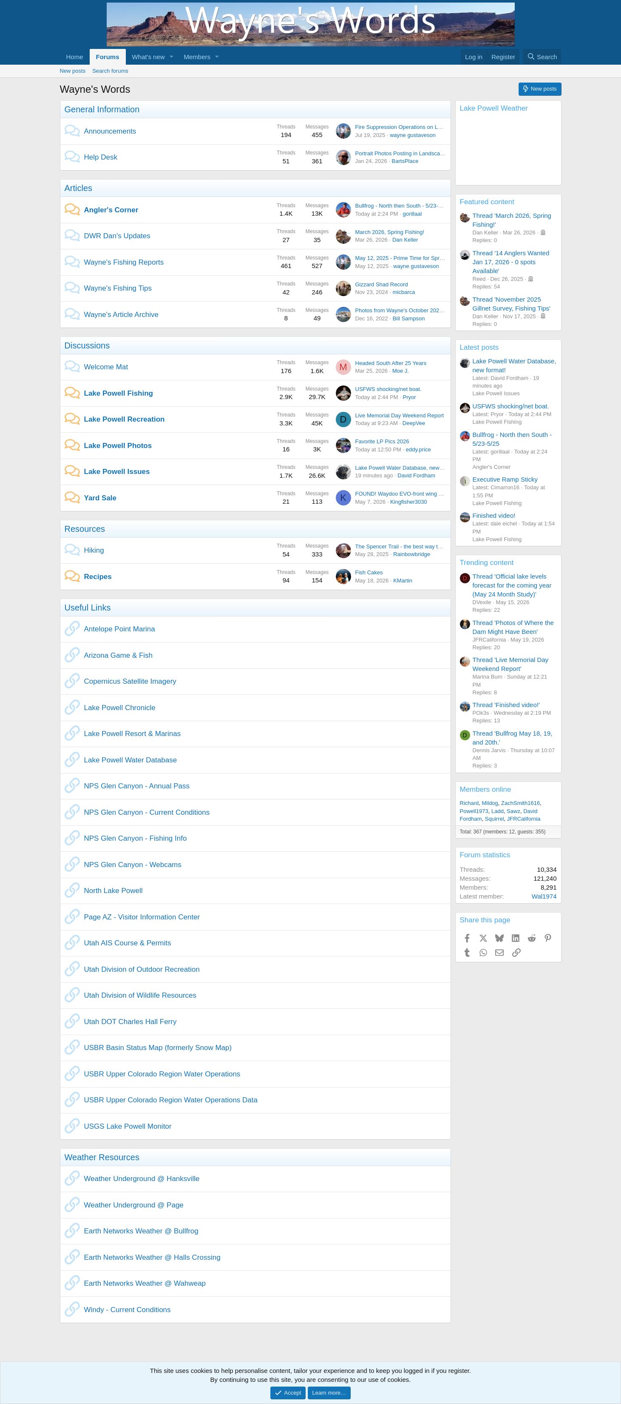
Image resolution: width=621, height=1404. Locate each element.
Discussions (87, 345)
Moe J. (400, 371)
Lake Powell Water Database (130, 760)
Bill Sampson (409, 318)
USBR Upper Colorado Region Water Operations (162, 1074)
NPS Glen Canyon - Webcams (132, 865)
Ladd (497, 811)
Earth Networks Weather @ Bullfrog (141, 1231)
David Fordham (416, 475)
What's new (148, 56)
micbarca (404, 292)
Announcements (110, 131)
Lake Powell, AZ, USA (508, 151)
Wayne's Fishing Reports (124, 262)
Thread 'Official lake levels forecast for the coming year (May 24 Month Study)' (512, 585)
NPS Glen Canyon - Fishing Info (135, 838)
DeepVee (414, 423)
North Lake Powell (113, 891)
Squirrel (494, 819)
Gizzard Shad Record (381, 284)
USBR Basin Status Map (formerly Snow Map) (158, 1048)
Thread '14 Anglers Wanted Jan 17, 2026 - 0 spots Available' (511, 261)
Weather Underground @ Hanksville (142, 1179)
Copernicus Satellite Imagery (130, 681)
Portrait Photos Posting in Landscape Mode (408, 153)
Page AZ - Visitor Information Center (142, 917)
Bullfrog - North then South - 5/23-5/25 (402, 206)
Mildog (490, 803)
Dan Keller (405, 240)
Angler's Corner (111, 210)
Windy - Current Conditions (127, 1310)
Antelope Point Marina (119, 629)
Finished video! (494, 515)
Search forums (110, 71)
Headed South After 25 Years (391, 363)
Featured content (487, 202)
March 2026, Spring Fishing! (390, 232)
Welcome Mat (106, 367)
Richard (469, 803)
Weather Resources (102, 1157)
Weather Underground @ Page (134, 1205)
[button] (171, 57)
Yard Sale (100, 498)
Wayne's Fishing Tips (118, 288)
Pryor (409, 397)
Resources (85, 529)
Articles (79, 188)
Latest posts (479, 347)
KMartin (402, 580)
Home (74, 56)
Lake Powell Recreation (124, 419)
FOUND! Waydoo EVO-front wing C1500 (405, 494)
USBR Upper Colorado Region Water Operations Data (171, 1100)
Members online (485, 789)
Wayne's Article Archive (121, 315)
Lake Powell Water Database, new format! (406, 468)
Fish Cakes (369, 572)
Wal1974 (544, 896)
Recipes (98, 577)
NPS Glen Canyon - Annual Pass (137, 786)
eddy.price (418, 449)
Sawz (513, 811)
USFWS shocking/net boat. (388, 389)
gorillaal (412, 214)
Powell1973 (474, 811)
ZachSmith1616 (520, 803)
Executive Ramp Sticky (505, 479)
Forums (107, 56)
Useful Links (88, 607)
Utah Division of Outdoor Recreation (142, 969)
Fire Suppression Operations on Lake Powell (410, 127)
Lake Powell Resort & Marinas (132, 734)
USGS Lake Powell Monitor (128, 1126)
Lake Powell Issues (117, 472)
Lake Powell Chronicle (120, 708)
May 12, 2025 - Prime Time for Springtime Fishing (416, 258)
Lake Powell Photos (118, 446)
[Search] (542, 57)
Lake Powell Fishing (118, 393)
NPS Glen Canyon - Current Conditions (147, 812)
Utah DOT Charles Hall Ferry (130, 1022)
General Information (102, 109)
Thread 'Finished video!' (506, 704)
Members (197, 56)
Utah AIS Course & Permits (127, 943)
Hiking (94, 550)
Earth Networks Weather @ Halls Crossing (152, 1257)
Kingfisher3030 (408, 502)
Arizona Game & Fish (118, 655)
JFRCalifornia (524, 819)
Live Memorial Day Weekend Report (399, 415)
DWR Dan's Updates (117, 236)
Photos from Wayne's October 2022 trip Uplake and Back (425, 310)
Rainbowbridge (411, 554)
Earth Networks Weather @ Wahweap (145, 1283)
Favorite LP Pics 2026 (382, 441)
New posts (73, 71)
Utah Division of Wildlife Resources (140, 995)
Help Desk (100, 157)
